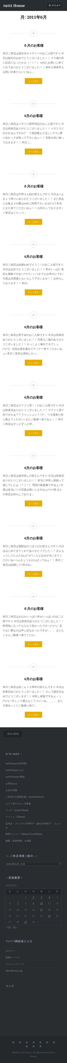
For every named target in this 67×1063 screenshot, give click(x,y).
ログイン (10, 950)
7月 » (15, 927)
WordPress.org (14, 970)
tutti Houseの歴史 (15, 776)
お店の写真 (11, 790)
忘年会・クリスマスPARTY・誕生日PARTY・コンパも (33, 825)
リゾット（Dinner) (15, 816)
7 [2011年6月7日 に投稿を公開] (17, 903)
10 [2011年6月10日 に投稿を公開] (41, 903)
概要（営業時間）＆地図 (18, 840)
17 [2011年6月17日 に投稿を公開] (41, 909)
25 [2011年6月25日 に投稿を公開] (49, 916)
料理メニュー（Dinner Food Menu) (24, 834)
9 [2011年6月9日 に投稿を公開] (33, 903)
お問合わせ (11, 783)
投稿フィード (13, 957)
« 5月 (8, 927)
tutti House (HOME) (16, 763)
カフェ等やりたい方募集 (18, 803)
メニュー (56, 5)
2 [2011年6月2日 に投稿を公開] (33, 897)
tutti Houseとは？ (15, 770)
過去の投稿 (13, 733)
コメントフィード (15, 964)
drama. (33, 1056)
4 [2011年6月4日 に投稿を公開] (49, 897)
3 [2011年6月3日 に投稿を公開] (41, 897)
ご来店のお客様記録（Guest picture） (26, 796)
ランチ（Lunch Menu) (17, 810)
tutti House (14, 5)
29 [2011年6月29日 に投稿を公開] (25, 922)
